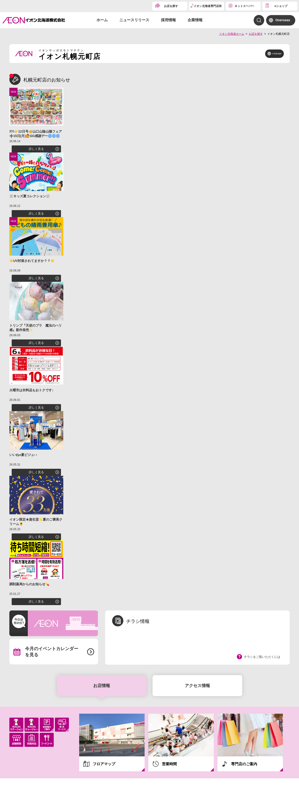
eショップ (280, 6)
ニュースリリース (134, 20)
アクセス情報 (197, 685)
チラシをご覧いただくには (262, 657)
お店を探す (171, 6)
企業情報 (195, 20)
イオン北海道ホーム (231, 33)
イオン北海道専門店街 (208, 6)
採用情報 (168, 20)
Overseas (282, 20)
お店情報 (101, 685)
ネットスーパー (244, 6)
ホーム (102, 20)
